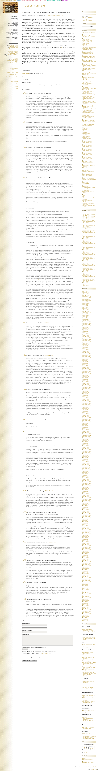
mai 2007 (85, 587)
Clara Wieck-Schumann (89, 56)
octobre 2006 (86, 596)
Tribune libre (15, 83)
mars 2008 (85, 573)
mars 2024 (85, 319)
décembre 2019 (87, 385)
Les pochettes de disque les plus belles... (89, 221)
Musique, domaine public (12, 72)
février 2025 (86, 309)
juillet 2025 (86, 303)
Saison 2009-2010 (87, 140)
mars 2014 (85, 477)
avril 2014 (85, 476)
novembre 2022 (87, 339)
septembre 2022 (87, 341)
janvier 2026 (86, 295)
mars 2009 (85, 557)
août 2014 (85, 471)
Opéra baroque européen (89, 73)
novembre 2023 (87, 323)
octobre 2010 (86, 532)
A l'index (85, 199)
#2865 (58, 15)
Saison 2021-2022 (87, 156)
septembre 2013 (87, 485)
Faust (84, 63)
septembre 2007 (87, 581)
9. (25, 431)
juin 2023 (85, 329)
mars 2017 (85, 429)
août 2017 (85, 423)
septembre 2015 (87, 453)
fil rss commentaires (88, 759)
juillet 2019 (86, 392)
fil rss (84, 758)
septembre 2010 (87, 533)
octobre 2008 (86, 564)
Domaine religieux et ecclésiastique (88, 168)
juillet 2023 (86, 328)
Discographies (86, 136)
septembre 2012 (87, 501)
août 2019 (85, 391)
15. (25, 599)
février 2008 (86, 575)
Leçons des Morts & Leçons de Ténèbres (13, 52)
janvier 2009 (86, 560)
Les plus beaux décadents (89, 108)
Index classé (25, 73)
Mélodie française (87, 60)
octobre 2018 (86, 404)
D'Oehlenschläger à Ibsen (89, 47)
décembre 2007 (87, 577)
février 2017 (86, 431)
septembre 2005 (87, 613)
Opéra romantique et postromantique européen (89, 94)
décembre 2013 (87, 481)
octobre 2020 (86, 372)
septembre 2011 (87, 517)
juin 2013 (85, 489)
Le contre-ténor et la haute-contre (88, 653)
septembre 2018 (87, 405)
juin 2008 (85, 569)
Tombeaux (85, 228)
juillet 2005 (86, 616)
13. (25, 560)
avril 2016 (85, 444)
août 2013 (85, 487)
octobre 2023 (86, 324)
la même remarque (48, 258)
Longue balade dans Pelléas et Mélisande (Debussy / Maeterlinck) (89, 630)
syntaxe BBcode (46, 653)
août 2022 (85, 343)
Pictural (85, 185)
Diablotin (47, 323)
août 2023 (85, 327)
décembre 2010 (87, 529)
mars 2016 (85, 445)
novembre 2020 (87, 371)
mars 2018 (85, 413)
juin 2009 (85, 553)
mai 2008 (85, 571)
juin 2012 (85, 505)
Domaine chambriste (88, 162)
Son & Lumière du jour (88, 178)
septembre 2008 (87, 565)
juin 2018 (85, 409)
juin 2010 (85, 537)
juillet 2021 (86, 360)
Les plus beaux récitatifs (89, 68)
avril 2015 (85, 460)
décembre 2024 (87, 312)
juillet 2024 (86, 315)
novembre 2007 (87, 579)
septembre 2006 (87, 597)
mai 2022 (85, 347)
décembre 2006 (87, 593)
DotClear (95, 767)
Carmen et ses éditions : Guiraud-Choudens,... (89, 214)
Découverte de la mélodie (89, 61)
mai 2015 (85, 459)
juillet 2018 (86, 408)
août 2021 (85, 359)
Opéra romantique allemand (87, 86)
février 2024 (86, 320)
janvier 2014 (86, 480)
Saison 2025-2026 (87, 40)
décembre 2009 (87, 545)
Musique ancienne (87, 200)
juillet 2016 (86, 440)
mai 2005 (85, 619)
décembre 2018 (87, 401)
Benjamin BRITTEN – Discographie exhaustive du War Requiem (89, 19)
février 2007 (86, 591)
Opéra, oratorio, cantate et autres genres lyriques (89, 655)
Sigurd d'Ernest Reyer (88, 101)
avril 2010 (85, 540)
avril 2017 (85, 428)
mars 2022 (85, 349)
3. (25, 146)
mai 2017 (85, 427)
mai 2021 (85, 363)
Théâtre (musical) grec (88, 124)
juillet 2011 (86, 520)
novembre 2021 (87, 355)
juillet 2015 (86, 456)
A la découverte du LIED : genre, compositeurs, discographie (89, 646)
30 (86, 752)
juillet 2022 (86, 344)
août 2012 (85, 503)
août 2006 (85, 599)
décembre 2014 (87, 465)
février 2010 (86, 543)
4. (25, 177)
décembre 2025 (87, 296)
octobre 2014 (86, 468)
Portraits (85, 132)
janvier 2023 (86, 336)
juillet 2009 (86, 552)
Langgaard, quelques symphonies (88, 711)
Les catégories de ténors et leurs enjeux (89, 660)
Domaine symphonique (89, 164)
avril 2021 (85, 364)
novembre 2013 (87, 483)
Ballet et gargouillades (88, 171)
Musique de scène (87, 125)
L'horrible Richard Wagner (89, 89)
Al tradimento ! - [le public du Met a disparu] (89, 702)
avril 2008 (85, 572)
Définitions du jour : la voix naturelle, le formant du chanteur (89, 667)
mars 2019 (85, 397)
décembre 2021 (87, 353)
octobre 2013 (86, 484)
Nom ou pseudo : (26, 623)
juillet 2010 (86, 536)
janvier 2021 (86, 368)
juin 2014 (85, 473)
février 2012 (86, 511)
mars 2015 (85, 461)
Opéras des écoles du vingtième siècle (88, 117)
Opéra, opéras (86, 170)
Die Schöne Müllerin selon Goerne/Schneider (89, 721)
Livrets (85, 130)
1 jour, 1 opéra (86, 35)
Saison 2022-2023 (87, 157)
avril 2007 (85, 588)
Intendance (86, 43)
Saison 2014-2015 (87, 146)
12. (25, 541)
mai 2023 (85, 331)
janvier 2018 (86, 416)
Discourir (85, 182)
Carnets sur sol (34, 5)
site (52, 323)
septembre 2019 (87, 389)
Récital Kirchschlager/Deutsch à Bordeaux (89, 718)
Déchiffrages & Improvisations (87, 38)
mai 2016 (85, 443)
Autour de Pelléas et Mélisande (88, 107)
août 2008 (85, 567)
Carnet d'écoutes (87, 174)
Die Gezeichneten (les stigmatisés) (88, 113)
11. (25, 512)
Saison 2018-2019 (87, 152)
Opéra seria (86, 74)
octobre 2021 (86, 356)
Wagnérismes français (88, 105)
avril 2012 (85, 508)
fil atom (85, 761)
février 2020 (86, 383)
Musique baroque (87, 201)
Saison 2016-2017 (87, 149)
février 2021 (86, 367)
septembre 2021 (87, 357)
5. (25, 322)
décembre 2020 (87, 369)
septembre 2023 (87, 325)
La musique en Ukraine (89, 32)
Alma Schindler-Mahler (88, 57)
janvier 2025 (86, 311)
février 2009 (86, 559)
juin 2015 (85, 457)
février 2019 (86, 399)
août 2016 (85, 439)
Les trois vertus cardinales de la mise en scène (12, 60)
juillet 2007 (86, 584)
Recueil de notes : (14, 69)
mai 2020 (85, 379)
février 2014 (86, 479)
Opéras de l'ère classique (89, 76)
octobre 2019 (86, 388)
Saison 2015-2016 (87, 148)
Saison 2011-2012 (87, 142)
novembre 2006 (87, 595)
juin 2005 (85, 617)
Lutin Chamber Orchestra (89, 179)
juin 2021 (85, 361)
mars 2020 (85, 381)
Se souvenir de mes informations (33, 657)
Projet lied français (87, 59)
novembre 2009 (87, 547)
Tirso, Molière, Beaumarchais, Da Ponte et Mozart (89, 81)
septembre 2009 (87, 549)
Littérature (85, 45)
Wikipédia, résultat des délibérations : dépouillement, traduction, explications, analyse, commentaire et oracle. (89, 736)
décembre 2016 (87, 433)
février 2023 (86, 335)
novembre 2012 (87, 499)
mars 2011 (85, 525)
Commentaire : (25, 634)
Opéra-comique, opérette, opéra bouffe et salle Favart (89, 663)
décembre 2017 (87, 417)
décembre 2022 (87, 337)
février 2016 (86, 447)
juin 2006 (85, 601)
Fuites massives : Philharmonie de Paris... (89, 262)
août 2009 (85, 551)
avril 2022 (85, 348)
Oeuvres (85, 128)
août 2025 (85, 301)
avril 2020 (85, 380)
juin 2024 (85, 316)
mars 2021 (85, 365)
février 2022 (86, 351)
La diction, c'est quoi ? (88, 675)
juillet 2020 (86, 376)
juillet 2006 (86, 600)
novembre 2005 (87, 611)
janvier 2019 (86, 400)
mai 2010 (85, 539)
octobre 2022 (86, 340)
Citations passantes (88, 52)
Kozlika (88, 767)
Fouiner (84, 23)
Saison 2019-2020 (87, 153)
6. (25, 355)
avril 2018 (85, 412)
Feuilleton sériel (14, 62)
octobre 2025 (86, 299)
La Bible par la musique (89, 36)
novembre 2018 (87, 403)
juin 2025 (85, 304)
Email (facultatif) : (26, 626)
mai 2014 (85, 475)
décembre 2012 (87, 497)
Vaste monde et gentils (88, 197)
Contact (16, 86)
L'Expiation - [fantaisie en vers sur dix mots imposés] (89, 699)
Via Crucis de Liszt (87, 64)
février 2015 (86, 463)
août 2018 (85, 407)
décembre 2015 (87, 449)
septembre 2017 (87, 421)
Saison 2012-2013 (87, 144)
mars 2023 (85, 333)
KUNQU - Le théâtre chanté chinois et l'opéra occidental (89, 689)
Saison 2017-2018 (87, 150)
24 (88, 751)
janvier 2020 (86, 384)
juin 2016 (85, 441)
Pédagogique (86, 133)
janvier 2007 (86, 592)
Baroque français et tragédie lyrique (88, 71)
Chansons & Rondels (88, 120)
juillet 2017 (86, 424)
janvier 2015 (86, 464)
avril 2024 (85, 317)
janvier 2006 (86, 608)
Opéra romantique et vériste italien (88, 92)
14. (25, 582)
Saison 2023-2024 (87, 158)
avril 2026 (85, 291)
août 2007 (85, 583)
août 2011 (85, 519)
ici (61, 47)
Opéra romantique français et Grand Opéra (89, 97)
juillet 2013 (86, 488)
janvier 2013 (86, 496)
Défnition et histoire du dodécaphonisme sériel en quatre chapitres (89, 673)
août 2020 (85, 375)
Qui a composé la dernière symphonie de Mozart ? (34, 647)
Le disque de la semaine (89, 177)
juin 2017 (85, 425)
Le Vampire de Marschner (89, 88)
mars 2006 (85, 605)
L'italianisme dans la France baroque (13, 46)
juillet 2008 (86, 568)
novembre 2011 (87, 515)
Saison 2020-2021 (87, 154)
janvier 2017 (86, 432)
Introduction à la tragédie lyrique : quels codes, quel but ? (89, 638)
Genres (85, 129)
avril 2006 (85, 604)
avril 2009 (85, 556)
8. (25, 419)
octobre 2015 (86, 452)
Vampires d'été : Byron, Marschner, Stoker (89, 49)
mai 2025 (85, 305)
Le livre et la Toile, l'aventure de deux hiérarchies (13, 49)
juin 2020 (85, 377)
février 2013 (86, 495)
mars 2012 (85, 509)
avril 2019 (85, 396)
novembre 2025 (87, 297)
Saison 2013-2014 (87, 145)
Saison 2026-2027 (87, 41)
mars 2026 (85, 292)
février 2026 (86, 293)
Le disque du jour (87, 175)
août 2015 (85, 455)
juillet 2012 (86, 504)
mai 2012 (85, 507)
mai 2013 (85, 491)
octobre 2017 (86, 420)
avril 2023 (85, 332)
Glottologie (86, 134)
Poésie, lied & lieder (88, 53)
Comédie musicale (87, 119)
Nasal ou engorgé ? (13, 55)
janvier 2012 (86, 512)
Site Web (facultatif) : (27, 630)
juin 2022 (85, 345)
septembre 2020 (87, 373)
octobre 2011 (86, 516)
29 (84, 752)
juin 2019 (85, 393)
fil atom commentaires (88, 762)
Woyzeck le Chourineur (12, 54)
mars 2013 (85, 493)
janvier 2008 (86, 576)
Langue (85, 44)
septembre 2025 (87, 300)
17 (88, 749)
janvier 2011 (86, 528)
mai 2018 (85, 411)
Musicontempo (86, 173)
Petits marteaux (52, 15)
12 (92, 748)
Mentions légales (14, 81)
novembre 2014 (87, 467)
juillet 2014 (86, 472)
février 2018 (86, 415)
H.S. (84, 196)
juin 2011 (85, 521)
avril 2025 (85, 307)
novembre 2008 (87, 563)
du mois (45, 514)
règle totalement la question (33, 279)
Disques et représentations (87, 138)
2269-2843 (94, 769)
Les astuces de (13, 74)
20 (94, 749)
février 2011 (86, 527)
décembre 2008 (87, 561)
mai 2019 (85, 395)
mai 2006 (85, 603)
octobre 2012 (86, 500)
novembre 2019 (87, 387)
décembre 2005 (87, 609)
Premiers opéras (87, 69)
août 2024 (85, 313)
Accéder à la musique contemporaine (88, 728)
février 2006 (86, 607)
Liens (17, 88)
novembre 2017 (87, 419)
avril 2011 (85, 524)
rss (62, 15)
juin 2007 (85, 585)
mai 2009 (85, 555)
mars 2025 (85, 308)
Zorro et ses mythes (88, 51)
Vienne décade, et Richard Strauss (87, 111)
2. (25, 122)
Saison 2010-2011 (87, 141)
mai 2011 (85, 523)
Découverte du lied (87, 55)
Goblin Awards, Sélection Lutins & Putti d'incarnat (89, 66)
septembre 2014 (87, 469)
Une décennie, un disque (89, 34)
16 (86, 749)
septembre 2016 (87, 437)
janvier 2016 (86, 448)
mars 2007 (85, 589)
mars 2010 (85, 541)
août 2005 (85, 615)
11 (90, 748)
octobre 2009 (86, 548)
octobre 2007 (86, 580)
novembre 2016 (87, 435)
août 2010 (85, 535)
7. (25, 389)
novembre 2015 (87, 451)
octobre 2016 (86, 436)
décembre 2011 (87, 513)
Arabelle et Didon (14, 53)
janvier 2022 (86, 352)
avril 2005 (85, 620)
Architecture (86, 183)
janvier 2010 (86, 544)
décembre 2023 (87, 321)
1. (25, 93)
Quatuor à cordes (87, 161)
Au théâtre (85, 186)
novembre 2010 (87, 531)
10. (25, 490)
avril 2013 (85, 492)
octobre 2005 (86, 612)
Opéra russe (86, 115)
